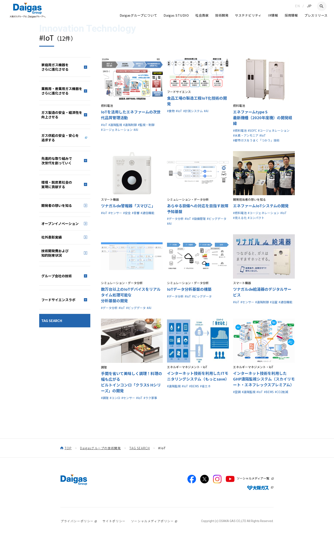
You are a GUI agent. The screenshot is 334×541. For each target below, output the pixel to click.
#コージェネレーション (116, 129)
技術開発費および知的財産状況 (55, 253)
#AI (136, 129)
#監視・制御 (146, 125)
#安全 (127, 213)
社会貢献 (202, 15)
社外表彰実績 (51, 237)
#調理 (105, 398)
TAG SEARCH (51, 320)
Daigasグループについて (138, 15)
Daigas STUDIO (176, 15)
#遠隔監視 (115, 125)
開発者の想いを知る (56, 205)
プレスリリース (316, 15)
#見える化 (240, 218)
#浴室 (274, 302)
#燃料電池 (240, 130)
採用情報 (291, 15)
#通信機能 (147, 213)
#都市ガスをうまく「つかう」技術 (256, 140)
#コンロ (115, 398)
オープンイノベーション (60, 223)
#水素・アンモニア (245, 135)
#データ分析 (175, 218)
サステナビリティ (248, 15)
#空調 (237, 392)
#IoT (104, 125)
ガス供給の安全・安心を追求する (60, 137)
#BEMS (194, 386)
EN (297, 6)
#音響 (136, 213)
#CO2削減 (281, 392)
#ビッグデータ (216, 218)
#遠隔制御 (130, 125)
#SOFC (252, 130)
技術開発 (222, 15)
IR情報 (273, 15)
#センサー (115, 213)
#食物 (171, 111)
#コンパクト (256, 218)
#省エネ (205, 386)
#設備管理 (199, 218)
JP (309, 6)
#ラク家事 (150, 398)
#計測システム (193, 111)
